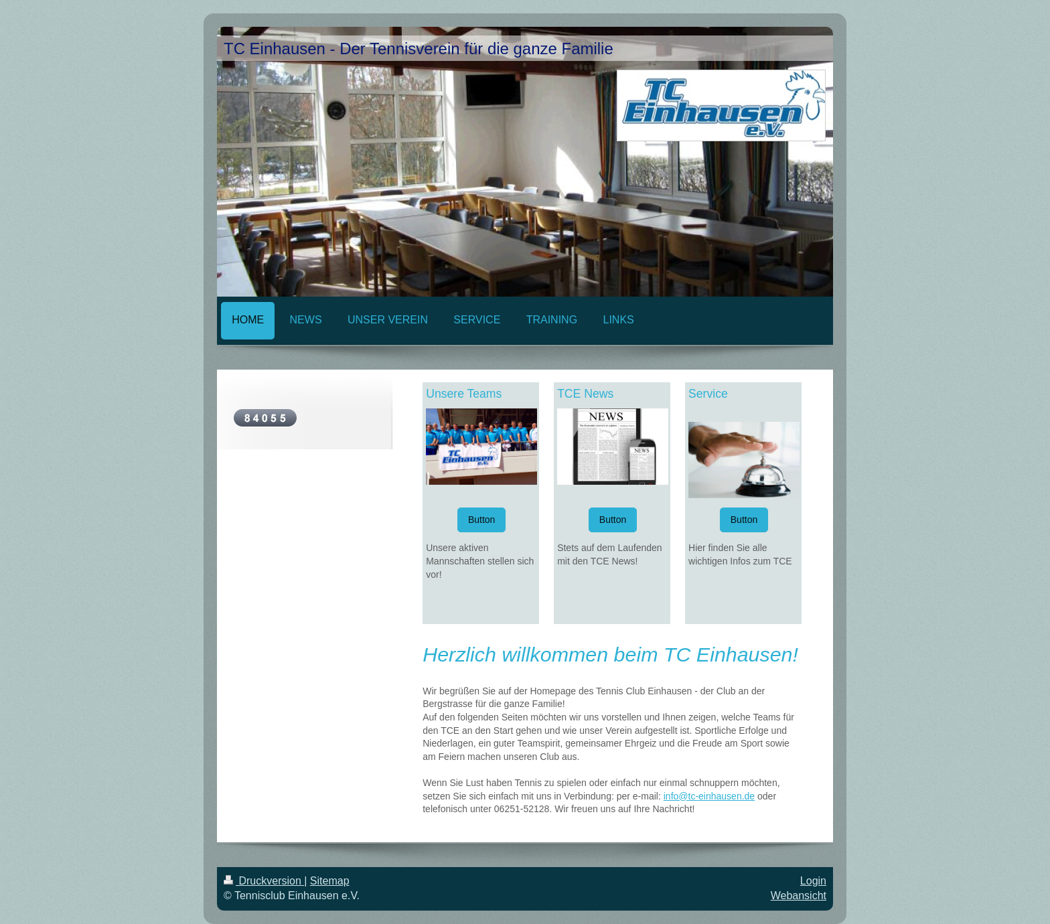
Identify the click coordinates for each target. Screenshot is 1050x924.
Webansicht (798, 895)
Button (481, 519)
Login (813, 881)
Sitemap (330, 881)
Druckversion (264, 881)
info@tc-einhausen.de (709, 796)
